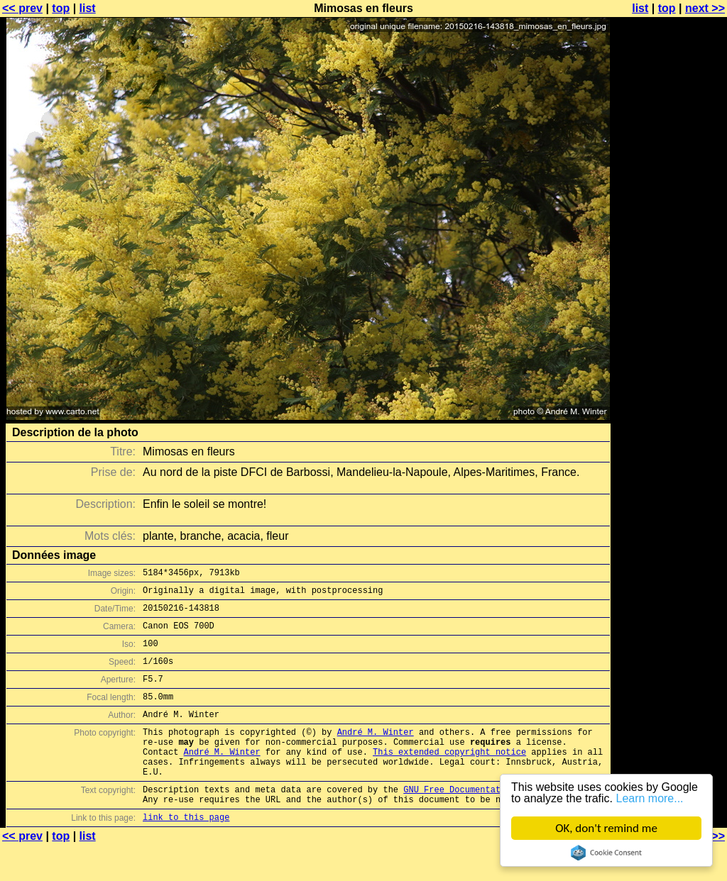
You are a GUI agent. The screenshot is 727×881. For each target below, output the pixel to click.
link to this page (186, 853)
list (88, 8)
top (61, 8)
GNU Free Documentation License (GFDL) (497, 821)
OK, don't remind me (606, 828)
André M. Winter (375, 753)
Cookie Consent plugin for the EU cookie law (606, 852)
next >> (705, 8)
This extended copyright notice (449, 777)
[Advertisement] (669, 351)
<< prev (22, 8)
